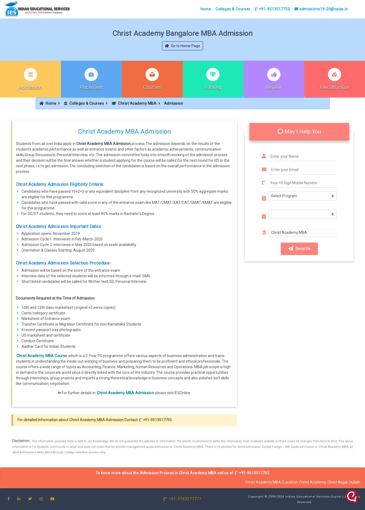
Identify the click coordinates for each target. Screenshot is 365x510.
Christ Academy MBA (134, 103)
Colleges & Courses (233, 9)
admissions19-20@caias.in (321, 9)
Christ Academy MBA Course (41, 356)
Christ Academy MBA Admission (125, 393)
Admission (30, 87)
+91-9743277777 (182, 499)
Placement (91, 87)
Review (274, 87)
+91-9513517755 (272, 9)
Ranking (213, 87)
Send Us (299, 249)
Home (205, 9)
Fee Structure (334, 87)
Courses (152, 87)
